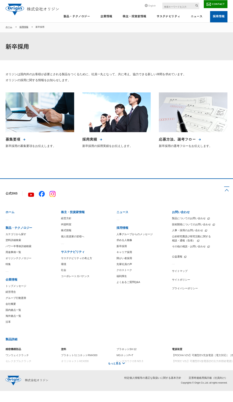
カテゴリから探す (16, 234)
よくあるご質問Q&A (128, 282)
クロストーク (124, 270)
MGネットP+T (124, 355)
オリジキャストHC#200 (75, 361)
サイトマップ (180, 270)
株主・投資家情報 (134, 16)
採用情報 (219, 16)
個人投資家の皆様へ (72, 236)
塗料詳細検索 (13, 240)
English (152, 5)
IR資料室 (66, 224)
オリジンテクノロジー (18, 258)
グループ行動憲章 (16, 297)
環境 (63, 264)
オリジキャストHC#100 (75, 367)
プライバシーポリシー (185, 288)
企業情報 (106, 16)
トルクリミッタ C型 (17, 367)
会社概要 (11, 303)
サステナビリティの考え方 (76, 258)
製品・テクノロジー (76, 16)
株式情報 (66, 230)
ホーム (9, 27)
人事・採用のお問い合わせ (187, 230)
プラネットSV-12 (126, 349)
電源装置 (177, 349)
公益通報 (177, 256)
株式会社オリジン (32, 9)
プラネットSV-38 (126, 367)
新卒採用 (121, 246)
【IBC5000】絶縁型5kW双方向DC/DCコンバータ (200, 367)
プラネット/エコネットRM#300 (79, 355)
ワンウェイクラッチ (17, 355)
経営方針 (66, 218)
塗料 (63, 349)
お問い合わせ (181, 212)
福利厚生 (121, 276)
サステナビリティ (168, 16)
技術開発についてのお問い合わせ (191, 224)
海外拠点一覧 (13, 315)
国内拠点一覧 (13, 309)
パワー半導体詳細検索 (18, 246)
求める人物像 (124, 240)
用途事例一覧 (13, 252)
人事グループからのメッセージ (134, 234)
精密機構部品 (13, 349)
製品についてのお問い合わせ (189, 218)
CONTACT (218, 4)
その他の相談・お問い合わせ (189, 246)
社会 (63, 270)
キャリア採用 (124, 252)
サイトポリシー (181, 279)
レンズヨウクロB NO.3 (129, 361)
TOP (226, 188)
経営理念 (11, 291)
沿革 (8, 321)
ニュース (196, 16)
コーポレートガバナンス (75, 276)
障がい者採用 (124, 258)
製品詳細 (11, 339)
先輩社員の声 (124, 264)
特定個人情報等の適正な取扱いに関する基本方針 (152, 377)
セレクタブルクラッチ (18, 361)
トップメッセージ (16, 285)
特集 (8, 264)
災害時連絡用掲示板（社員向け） (208, 377)
